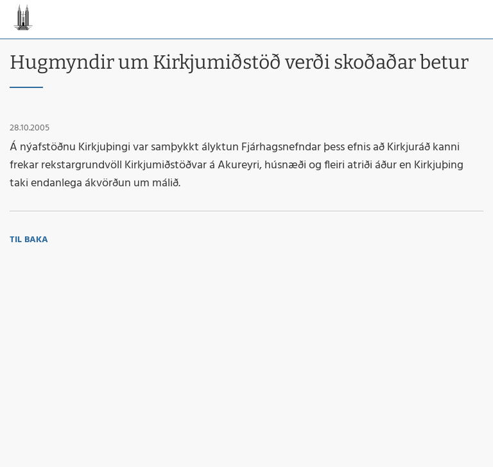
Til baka (29, 240)
